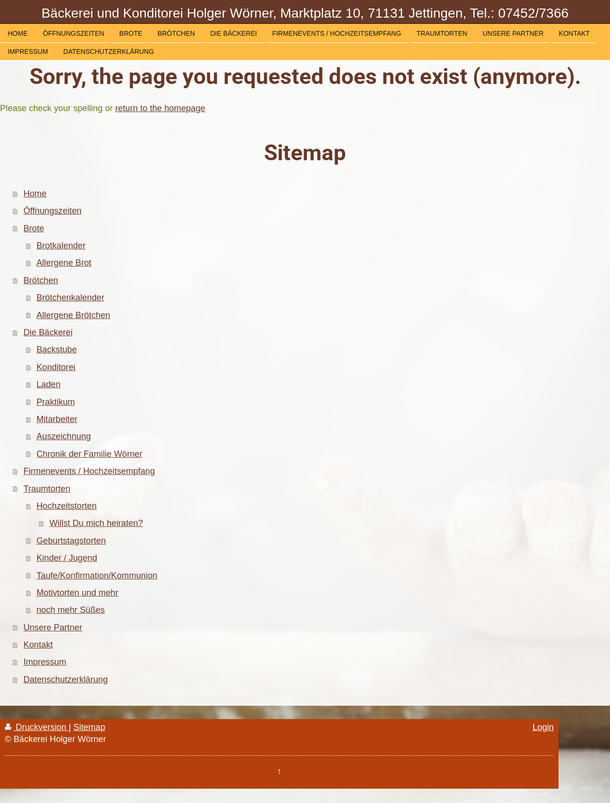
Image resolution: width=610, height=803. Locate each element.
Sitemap (89, 727)
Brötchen (40, 280)
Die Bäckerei (47, 332)
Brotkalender (60, 245)
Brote (33, 228)
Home (35, 193)
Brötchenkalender (70, 297)
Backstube (56, 349)
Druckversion (37, 727)
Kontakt (38, 644)
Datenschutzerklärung (65, 679)
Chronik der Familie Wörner (89, 454)
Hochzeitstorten (66, 506)
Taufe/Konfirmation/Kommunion (96, 575)
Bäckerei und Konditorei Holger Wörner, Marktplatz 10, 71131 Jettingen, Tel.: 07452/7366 (305, 13)
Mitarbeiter (56, 419)
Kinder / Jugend (66, 558)
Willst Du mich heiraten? (96, 523)
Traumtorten (46, 489)
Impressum (44, 662)
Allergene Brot (63, 263)
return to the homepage (160, 108)
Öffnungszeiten (52, 211)
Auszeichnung (63, 436)
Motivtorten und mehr (77, 592)
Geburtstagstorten (71, 541)
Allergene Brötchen (73, 315)
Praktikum (55, 402)
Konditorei (55, 367)
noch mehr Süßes (70, 610)
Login (543, 727)
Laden (48, 384)
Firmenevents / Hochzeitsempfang (89, 471)
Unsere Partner (52, 627)
